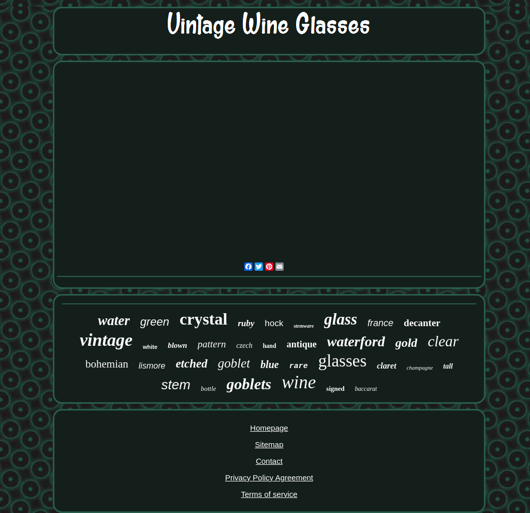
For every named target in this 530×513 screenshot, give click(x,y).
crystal (203, 319)
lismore (152, 365)
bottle (208, 388)
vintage (106, 339)
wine (299, 382)
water (114, 320)
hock (274, 323)
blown (177, 345)
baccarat (366, 388)
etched (191, 363)
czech (245, 345)
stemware (303, 326)
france (380, 323)
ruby (246, 323)
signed (335, 388)
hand (269, 345)
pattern (212, 344)
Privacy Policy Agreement (269, 477)
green (154, 321)
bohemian (106, 364)
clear (443, 341)
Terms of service (269, 494)
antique (302, 344)
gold (406, 342)
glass (340, 319)
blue (269, 364)
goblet (234, 363)
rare (298, 366)
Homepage (269, 427)
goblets (249, 383)
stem (175, 384)
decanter (422, 322)
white (150, 347)
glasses (342, 360)
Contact (269, 461)
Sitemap (269, 444)
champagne (420, 367)
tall (448, 366)
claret (386, 365)
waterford (356, 341)
